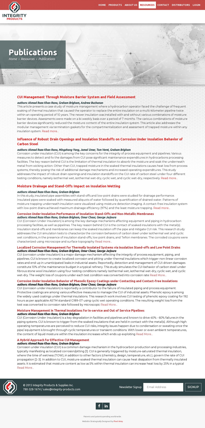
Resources (147, 5)
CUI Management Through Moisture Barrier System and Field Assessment (76, 97)
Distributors (181, 5)
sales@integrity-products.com (61, 389)
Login (196, 5)
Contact (163, 5)
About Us (131, 5)
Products (115, 5)
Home (102, 5)
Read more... (50, 131)
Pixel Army (118, 421)
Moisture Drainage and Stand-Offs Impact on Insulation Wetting (68, 186)
